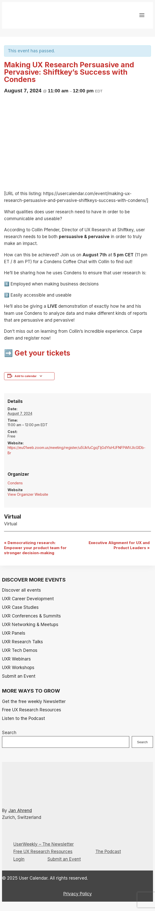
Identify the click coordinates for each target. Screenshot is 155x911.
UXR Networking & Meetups (30, 624)
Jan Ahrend (20, 810)
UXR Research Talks (22, 641)
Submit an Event (18, 676)
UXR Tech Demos (19, 650)
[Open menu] (142, 16)
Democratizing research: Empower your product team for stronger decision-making (35, 547)
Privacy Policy (77, 893)
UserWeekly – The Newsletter (43, 844)
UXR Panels (13, 633)
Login (18, 859)
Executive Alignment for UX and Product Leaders (119, 545)
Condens (15, 483)
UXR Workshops (18, 667)
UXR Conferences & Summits (31, 615)
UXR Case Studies (20, 607)
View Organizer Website (28, 494)
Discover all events (21, 590)
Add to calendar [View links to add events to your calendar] (26, 376)
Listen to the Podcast (23, 718)
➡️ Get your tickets (37, 353)
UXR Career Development (28, 598)
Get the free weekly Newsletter (34, 701)
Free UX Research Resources (31, 709)
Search (9, 732)
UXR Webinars (16, 658)
